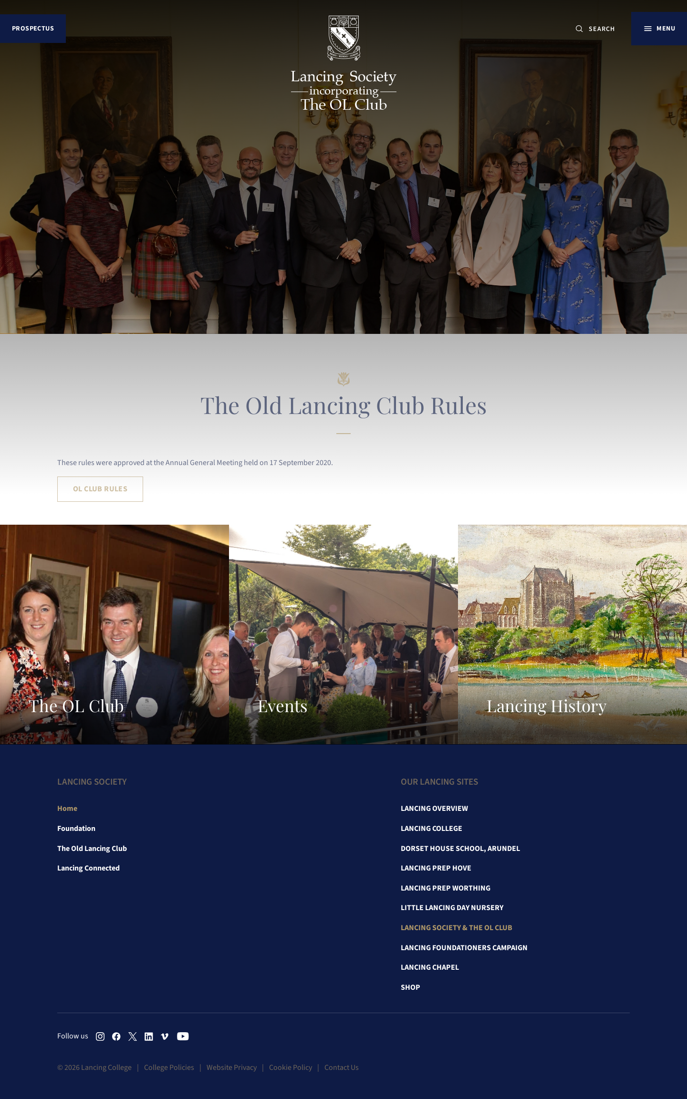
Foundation (76, 828)
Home (67, 808)
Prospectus (33, 28)
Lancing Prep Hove (436, 868)
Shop (410, 987)
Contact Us (341, 1067)
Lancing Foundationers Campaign (464, 948)
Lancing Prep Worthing (445, 888)
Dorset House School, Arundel (460, 848)
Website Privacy (232, 1067)
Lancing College (431, 828)
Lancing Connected (88, 868)
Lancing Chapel (430, 967)
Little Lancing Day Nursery (452, 907)
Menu (665, 28)
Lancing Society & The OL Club (456, 928)
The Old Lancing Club (92, 848)
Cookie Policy (290, 1067)
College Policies (169, 1067)
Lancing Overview (434, 808)
